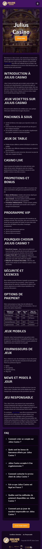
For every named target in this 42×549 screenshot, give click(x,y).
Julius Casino (7, 63)
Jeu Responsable (27, 534)
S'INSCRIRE (21, 38)
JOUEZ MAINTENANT (21, 525)
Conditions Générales (15, 534)
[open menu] (37, 3)
